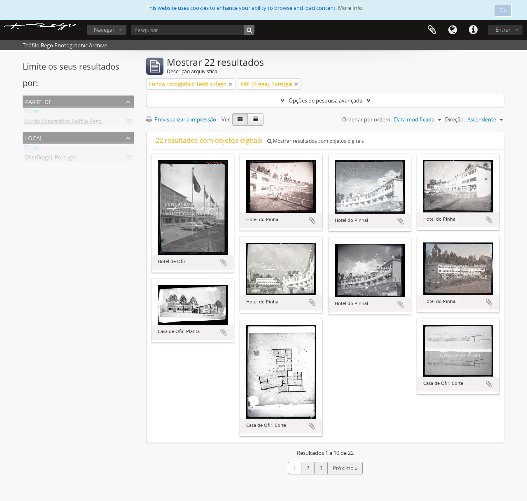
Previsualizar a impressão (181, 119)
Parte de (38, 101)
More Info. (351, 8)
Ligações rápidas (473, 30)
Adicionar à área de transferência (223, 262)
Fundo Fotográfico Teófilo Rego (63, 122)
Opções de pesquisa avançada (325, 100)
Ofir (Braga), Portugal (50, 159)
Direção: (455, 119)
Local (34, 137)
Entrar (503, 29)
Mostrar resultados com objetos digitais (315, 140)
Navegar (104, 29)
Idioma (452, 30)
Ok (502, 10)
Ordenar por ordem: (367, 119)
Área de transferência (432, 30)
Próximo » (345, 468)
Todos (32, 113)
